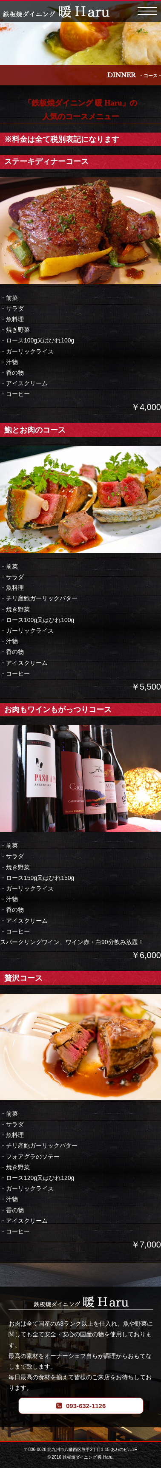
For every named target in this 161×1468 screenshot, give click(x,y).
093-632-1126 (86, 1405)
